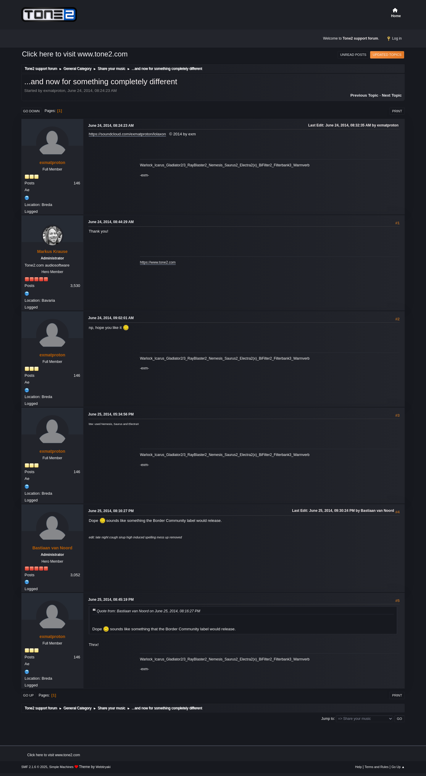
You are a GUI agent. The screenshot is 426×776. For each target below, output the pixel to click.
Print (397, 111)
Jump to (327, 718)
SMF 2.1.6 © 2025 (34, 767)
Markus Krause (52, 251)
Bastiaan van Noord (52, 548)
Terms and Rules (377, 767)
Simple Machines (61, 767)
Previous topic (364, 95)
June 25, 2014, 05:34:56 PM (111, 414)
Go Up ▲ (398, 767)
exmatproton (52, 162)
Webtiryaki (103, 767)
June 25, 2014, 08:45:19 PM (111, 600)
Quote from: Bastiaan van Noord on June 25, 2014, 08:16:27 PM (148, 611)
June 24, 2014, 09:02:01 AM (111, 318)
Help (358, 767)
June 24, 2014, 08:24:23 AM (111, 126)
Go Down (31, 111)
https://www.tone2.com (158, 262)
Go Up (28, 695)
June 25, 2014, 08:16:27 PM (111, 511)
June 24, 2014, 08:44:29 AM (111, 222)
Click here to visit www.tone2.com (75, 54)
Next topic (392, 95)
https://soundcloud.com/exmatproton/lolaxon (127, 134)
